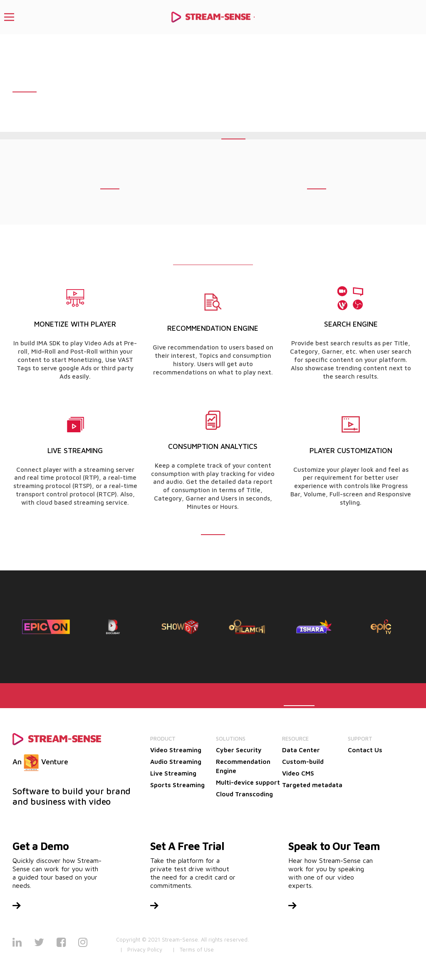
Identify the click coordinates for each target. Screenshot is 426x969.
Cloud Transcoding (244, 794)
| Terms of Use (193, 949)
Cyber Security (239, 749)
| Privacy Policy (141, 949)
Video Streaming (175, 749)
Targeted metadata (312, 784)
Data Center (301, 749)
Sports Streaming (177, 784)
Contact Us (365, 749)
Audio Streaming (175, 761)
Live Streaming (173, 773)
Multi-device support (248, 782)
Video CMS (298, 773)
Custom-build (303, 761)
